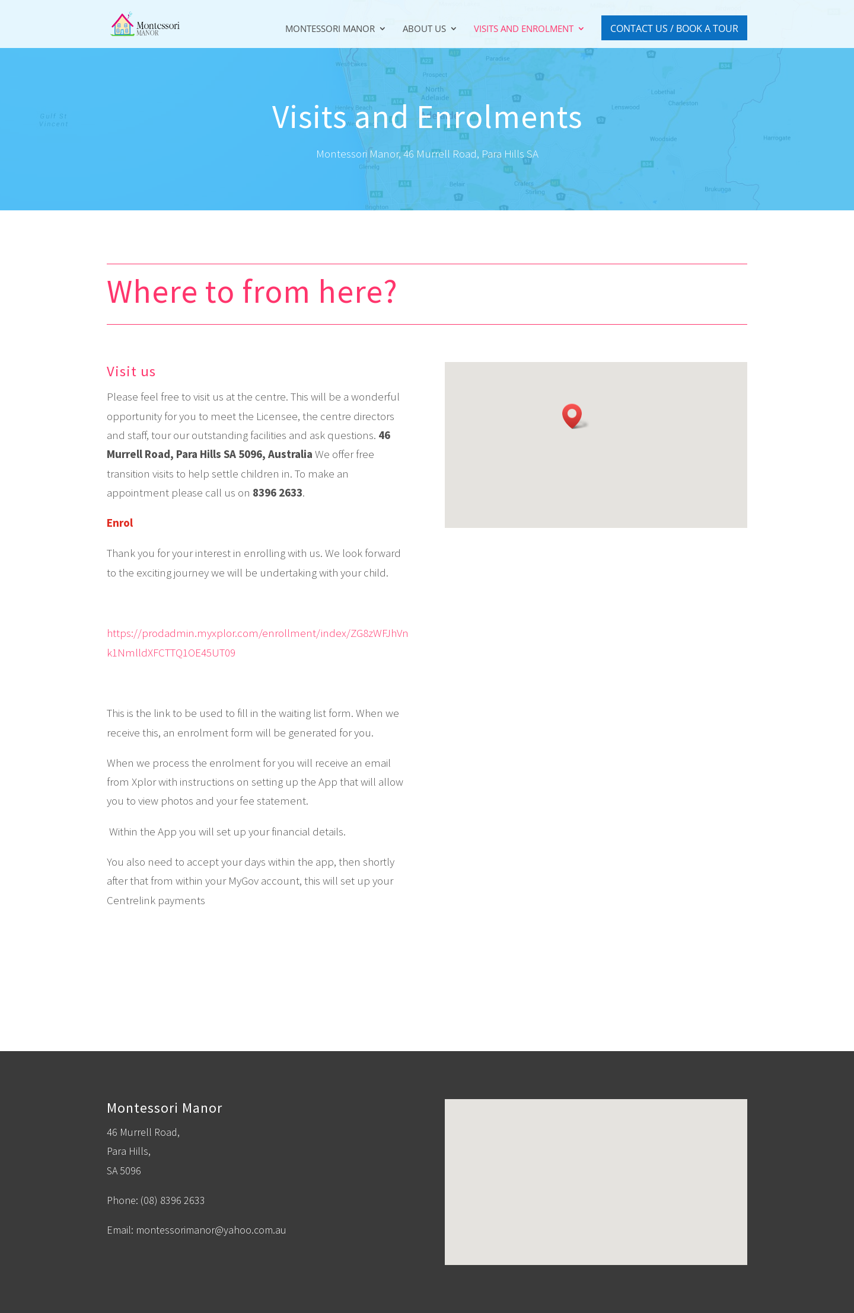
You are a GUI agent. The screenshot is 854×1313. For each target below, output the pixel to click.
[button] (575, 416)
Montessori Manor (330, 29)
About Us (424, 29)
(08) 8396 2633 (173, 1200)
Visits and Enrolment (523, 29)
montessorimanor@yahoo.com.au (211, 1230)
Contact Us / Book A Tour (674, 28)
